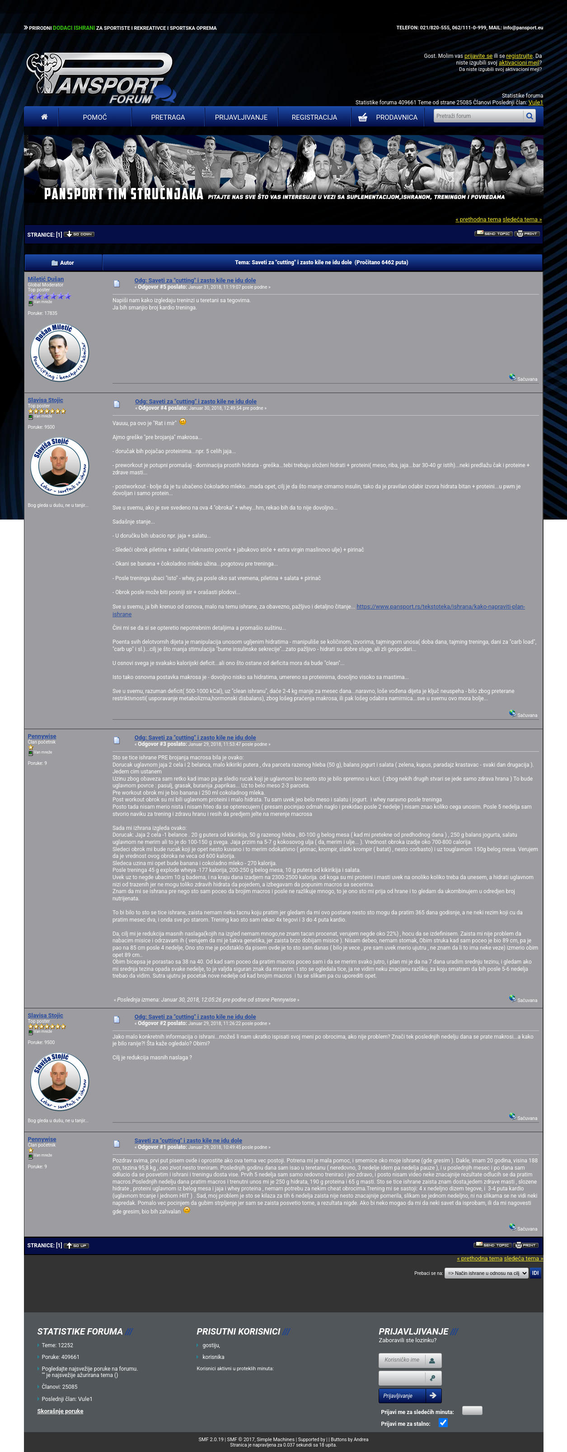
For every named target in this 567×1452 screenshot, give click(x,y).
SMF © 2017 (241, 1440)
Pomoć (95, 117)
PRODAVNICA (386, 117)
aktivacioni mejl (519, 62)
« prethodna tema (478, 219)
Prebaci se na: (428, 1273)
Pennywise (42, 736)
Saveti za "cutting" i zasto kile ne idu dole (188, 1140)
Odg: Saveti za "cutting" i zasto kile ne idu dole (195, 280)
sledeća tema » (522, 219)
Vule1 (536, 102)
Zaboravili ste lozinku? (407, 1340)
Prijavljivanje (241, 117)
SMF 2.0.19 (211, 1440)
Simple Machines (276, 1440)
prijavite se (478, 55)
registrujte (519, 55)
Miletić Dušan (46, 279)
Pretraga (168, 117)
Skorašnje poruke (60, 1411)
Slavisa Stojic (45, 400)
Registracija (314, 117)
